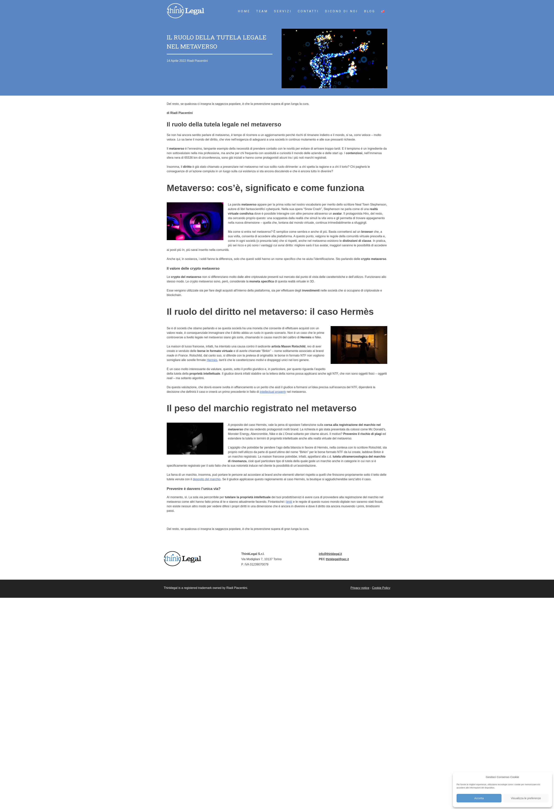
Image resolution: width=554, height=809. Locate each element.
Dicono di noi (341, 11)
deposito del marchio (207, 479)
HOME (244, 11)
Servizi (283, 11)
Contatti (308, 11)
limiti (289, 501)
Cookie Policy (381, 587)
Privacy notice (359, 587)
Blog (369, 11)
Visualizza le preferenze (526, 798)
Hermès (212, 360)
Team (262, 11)
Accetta (479, 798)
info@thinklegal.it (330, 553)
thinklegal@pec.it (337, 559)
